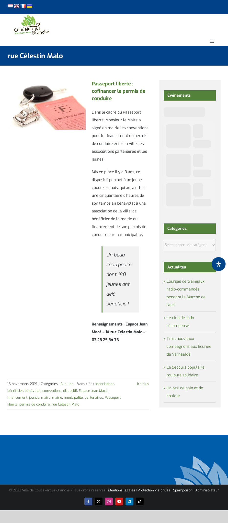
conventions (51, 390)
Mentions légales (121, 490)
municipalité (73, 397)
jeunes (34, 397)
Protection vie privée (154, 490)
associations (104, 384)
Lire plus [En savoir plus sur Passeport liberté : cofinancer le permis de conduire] (142, 384)
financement (17, 397)
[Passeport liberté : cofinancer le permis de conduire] (46, 105)
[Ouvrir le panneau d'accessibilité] (219, 264)
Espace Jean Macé (93, 390)
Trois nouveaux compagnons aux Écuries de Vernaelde (189, 346)
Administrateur (207, 490)
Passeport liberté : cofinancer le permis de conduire (118, 91)
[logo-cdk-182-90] (31, 16)
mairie (57, 397)
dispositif (70, 390)
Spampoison (183, 490)
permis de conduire (34, 404)
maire (45, 397)
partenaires (94, 397)
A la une (66, 384)
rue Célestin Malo (65, 404)
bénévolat (33, 390)
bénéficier (15, 390)
